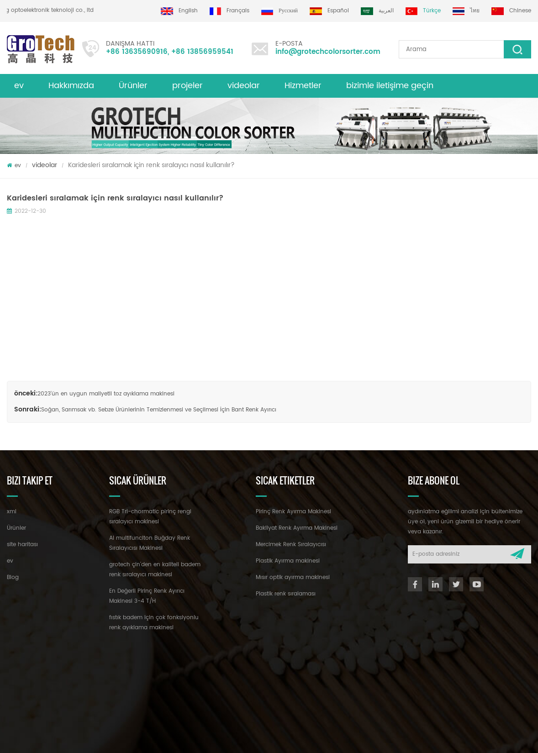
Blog (13, 577)
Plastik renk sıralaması (286, 594)
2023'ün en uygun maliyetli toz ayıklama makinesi (105, 394)
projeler (187, 85)
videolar (243, 85)
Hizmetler (303, 85)
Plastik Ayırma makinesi (288, 561)
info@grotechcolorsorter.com (327, 52)
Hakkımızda (71, 85)
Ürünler (133, 85)
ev (19, 85)
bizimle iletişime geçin (389, 85)
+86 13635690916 (137, 52)
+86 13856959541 (202, 52)
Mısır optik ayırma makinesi (293, 577)
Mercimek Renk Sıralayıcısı (291, 544)
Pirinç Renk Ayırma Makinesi (293, 511)
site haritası (22, 544)
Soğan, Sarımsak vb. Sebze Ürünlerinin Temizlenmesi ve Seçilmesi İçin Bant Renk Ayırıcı (158, 409)
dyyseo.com (272, 737)
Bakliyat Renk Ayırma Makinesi (297, 528)
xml (11, 511)
